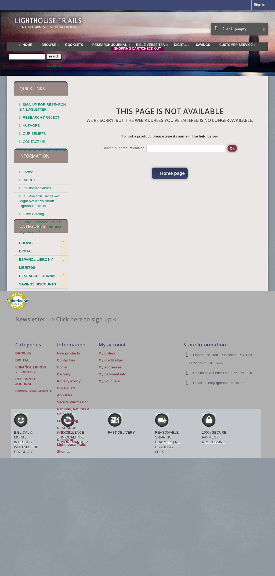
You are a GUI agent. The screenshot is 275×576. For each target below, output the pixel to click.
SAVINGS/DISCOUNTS (37, 326)
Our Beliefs (66, 451)
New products (68, 416)
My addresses (110, 430)
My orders (107, 416)
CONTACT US (34, 139)
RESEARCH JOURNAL (37, 318)
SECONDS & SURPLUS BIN (45, 148)
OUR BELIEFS (34, 131)
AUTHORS (31, 123)
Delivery (64, 437)
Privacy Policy (69, 444)
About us (64, 458)
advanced (54, 65)
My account (112, 407)
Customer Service (37, 201)
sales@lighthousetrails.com (225, 446)
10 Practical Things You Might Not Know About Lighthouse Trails (39, 214)
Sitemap (64, 514)
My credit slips (111, 423)
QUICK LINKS (32, 89)
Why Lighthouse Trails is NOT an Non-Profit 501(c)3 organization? (40, 240)
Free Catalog (33, 227)
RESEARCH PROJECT (41, 115)
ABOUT (29, 193)
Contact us (66, 423)
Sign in (259, 4)
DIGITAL (26, 293)
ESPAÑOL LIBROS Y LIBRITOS (36, 305)
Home (28, 185)
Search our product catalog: (124, 148)
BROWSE (27, 284)
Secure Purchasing (73, 465)
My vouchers (109, 444)
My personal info (112, 437)
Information (34, 171)
